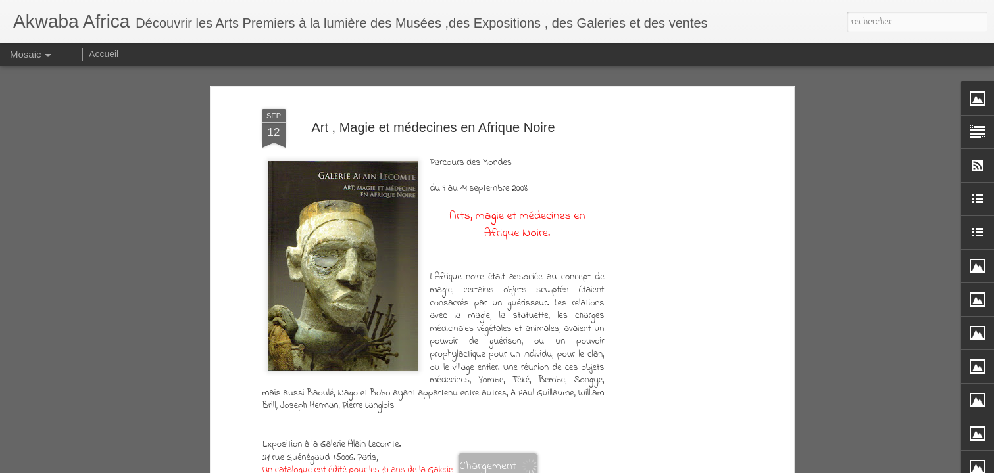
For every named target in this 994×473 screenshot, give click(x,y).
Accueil (103, 54)
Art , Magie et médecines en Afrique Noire (433, 127)
